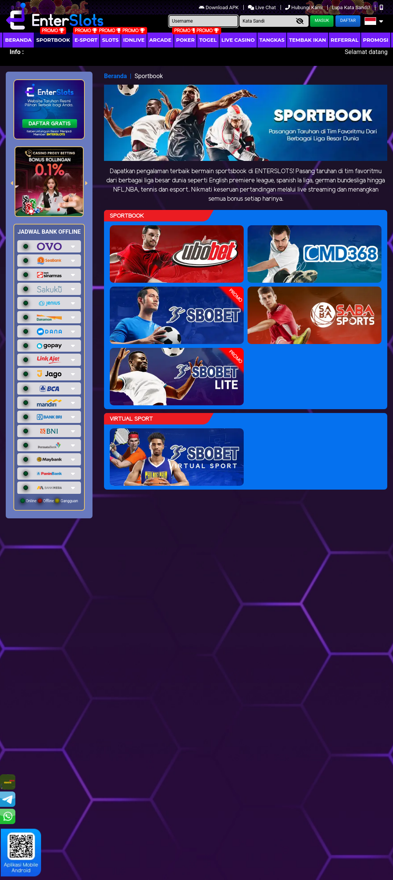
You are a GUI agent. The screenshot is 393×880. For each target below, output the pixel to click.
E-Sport (85, 40)
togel (207, 40)
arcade (160, 40)
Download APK (219, 7)
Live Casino (238, 40)
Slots (110, 40)
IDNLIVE (134, 40)
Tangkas (272, 40)
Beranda (18, 40)
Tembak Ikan (307, 40)
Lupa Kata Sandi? (352, 7)
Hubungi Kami (304, 7)
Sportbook (53, 40)
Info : (17, 52)
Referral (344, 40)
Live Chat (262, 7)
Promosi (375, 40)
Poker (185, 40)
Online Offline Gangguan (49, 500)
